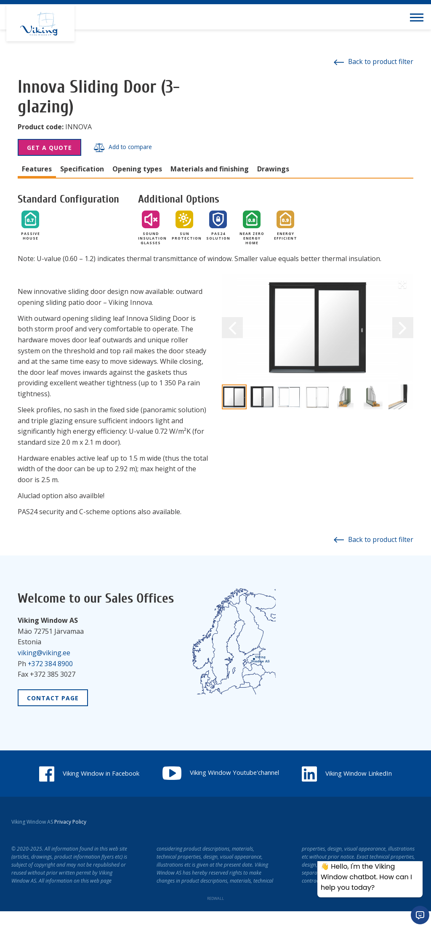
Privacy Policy (70, 836)
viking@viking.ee (44, 652)
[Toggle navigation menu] (418, 16)
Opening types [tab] (137, 168)
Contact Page (53, 698)
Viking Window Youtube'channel (282, 772)
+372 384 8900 (50, 663)
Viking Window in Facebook (139, 773)
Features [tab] (37, 168)
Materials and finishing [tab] (209, 168)
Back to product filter (372, 61)
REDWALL (215, 913)
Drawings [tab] (273, 168)
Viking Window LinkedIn (215, 788)
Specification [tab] (82, 168)
